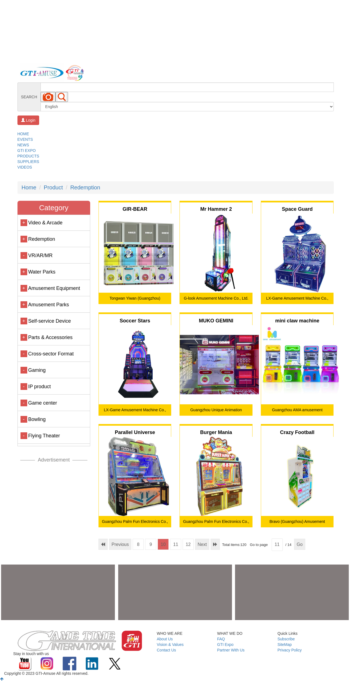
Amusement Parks (48, 304)
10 (163, 544)
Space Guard (297, 209)
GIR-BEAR (135, 209)
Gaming (37, 370)
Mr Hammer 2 (216, 209)
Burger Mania (216, 432)
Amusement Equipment (54, 288)
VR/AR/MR (40, 255)
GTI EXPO (26, 150)
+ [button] (23, 222)
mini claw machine (297, 321)
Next (202, 544)
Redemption (85, 187)
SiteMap (284, 644)
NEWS (23, 145)
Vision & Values (170, 644)
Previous (120, 544)
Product (53, 187)
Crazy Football (297, 432)
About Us (165, 639)
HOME (23, 134)
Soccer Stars (135, 321)
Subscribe (286, 639)
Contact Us (166, 650)
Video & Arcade (45, 222)
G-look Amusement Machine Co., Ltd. (216, 298)
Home (29, 187)
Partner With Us (231, 650)
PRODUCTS (28, 156)
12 (188, 544)
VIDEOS (24, 167)
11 (175, 544)
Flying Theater (44, 435)
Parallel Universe (135, 432)
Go (299, 544)
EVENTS (25, 139)
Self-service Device (49, 321)
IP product (39, 386)
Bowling (37, 419)
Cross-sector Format (51, 354)
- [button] (24, 255)
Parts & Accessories (50, 337)
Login (28, 120)
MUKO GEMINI (216, 321)
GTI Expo (225, 644)
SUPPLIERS (28, 161)
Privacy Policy (289, 650)
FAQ (221, 639)
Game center (42, 403)
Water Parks (41, 272)
